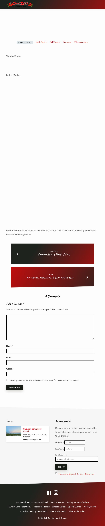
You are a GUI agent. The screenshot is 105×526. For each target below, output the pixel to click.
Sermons (67, 42)
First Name (59, 443)
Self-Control (55, 42)
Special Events (74, 506)
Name (9, 346)
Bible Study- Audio (58, 511)
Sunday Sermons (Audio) (20, 506)
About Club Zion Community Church (32, 502)
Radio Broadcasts (42, 506)
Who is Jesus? (57, 502)
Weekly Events (89, 506)
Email (9, 357)
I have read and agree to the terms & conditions (76, 474)
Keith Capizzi (41, 42)
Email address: (61, 455)
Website (9, 369)
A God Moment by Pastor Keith (33, 511)
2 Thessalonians (81, 42)
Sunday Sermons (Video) (78, 502)
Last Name (59, 449)
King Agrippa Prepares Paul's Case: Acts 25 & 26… (51, 277)
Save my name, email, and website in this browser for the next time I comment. (44, 380)
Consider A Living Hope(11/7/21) (54, 254)
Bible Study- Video (77, 511)
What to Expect (58, 506)
